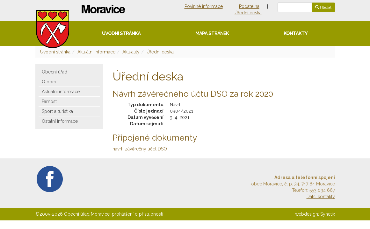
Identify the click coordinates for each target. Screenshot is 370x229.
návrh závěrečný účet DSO (139, 148)
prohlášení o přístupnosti (137, 214)
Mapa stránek (212, 33)
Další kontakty (321, 196)
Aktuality (131, 51)
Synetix (327, 214)
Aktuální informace (96, 51)
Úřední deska (248, 12)
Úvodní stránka (121, 33)
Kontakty (296, 33)
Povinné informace (204, 6)
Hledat (323, 7)
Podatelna (249, 6)
